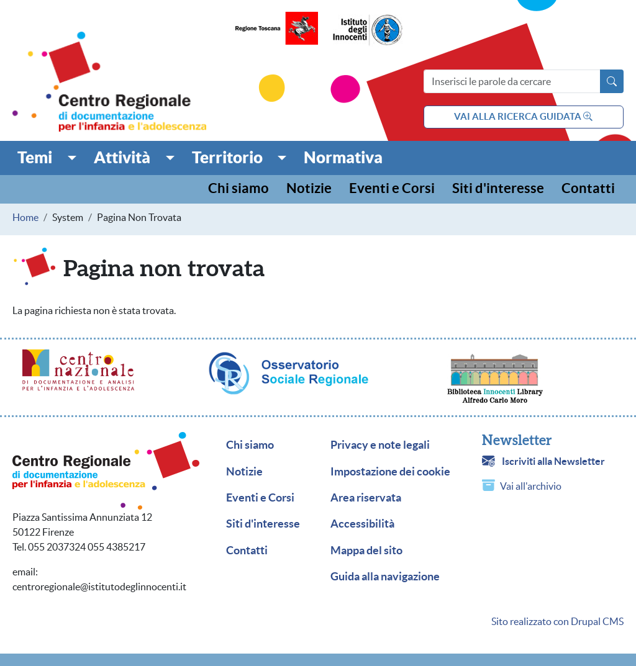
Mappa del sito (366, 550)
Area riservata (365, 498)
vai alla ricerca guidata (523, 116)
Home (25, 217)
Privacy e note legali (380, 445)
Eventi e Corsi (392, 189)
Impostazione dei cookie (390, 472)
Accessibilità (362, 524)
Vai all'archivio (530, 486)
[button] (46, 157)
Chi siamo (238, 189)
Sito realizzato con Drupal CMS (557, 621)
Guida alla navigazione (385, 576)
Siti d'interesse (498, 189)
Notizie (309, 189)
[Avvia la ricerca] (612, 81)
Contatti (588, 189)
